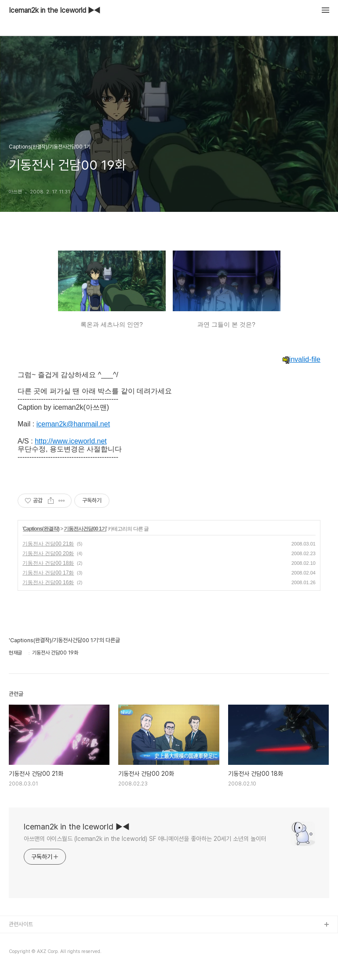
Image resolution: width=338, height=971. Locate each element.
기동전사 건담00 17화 (48, 573)
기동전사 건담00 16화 (48, 582)
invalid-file (301, 360)
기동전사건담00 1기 (85, 529)
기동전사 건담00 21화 (48, 544)
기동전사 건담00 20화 (48, 553)
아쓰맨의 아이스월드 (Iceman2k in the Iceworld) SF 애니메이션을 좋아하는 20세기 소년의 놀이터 (145, 838)
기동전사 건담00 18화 (48, 563)
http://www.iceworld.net (71, 441)
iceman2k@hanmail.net (73, 424)
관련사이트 (21, 924)
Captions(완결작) (41, 529)
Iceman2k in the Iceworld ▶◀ (54, 11)
